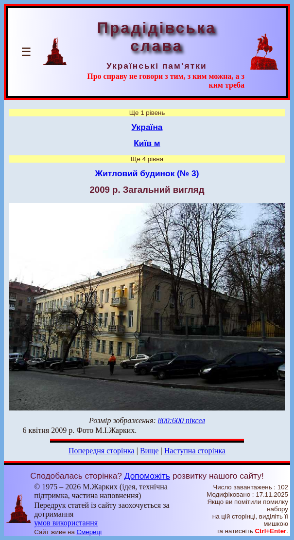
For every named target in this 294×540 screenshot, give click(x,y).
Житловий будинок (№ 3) (147, 173)
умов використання (66, 523)
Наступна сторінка (194, 451)
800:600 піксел (181, 420)
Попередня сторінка (102, 451)
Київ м (147, 143)
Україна (147, 127)
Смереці (89, 532)
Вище (149, 451)
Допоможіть (147, 476)
